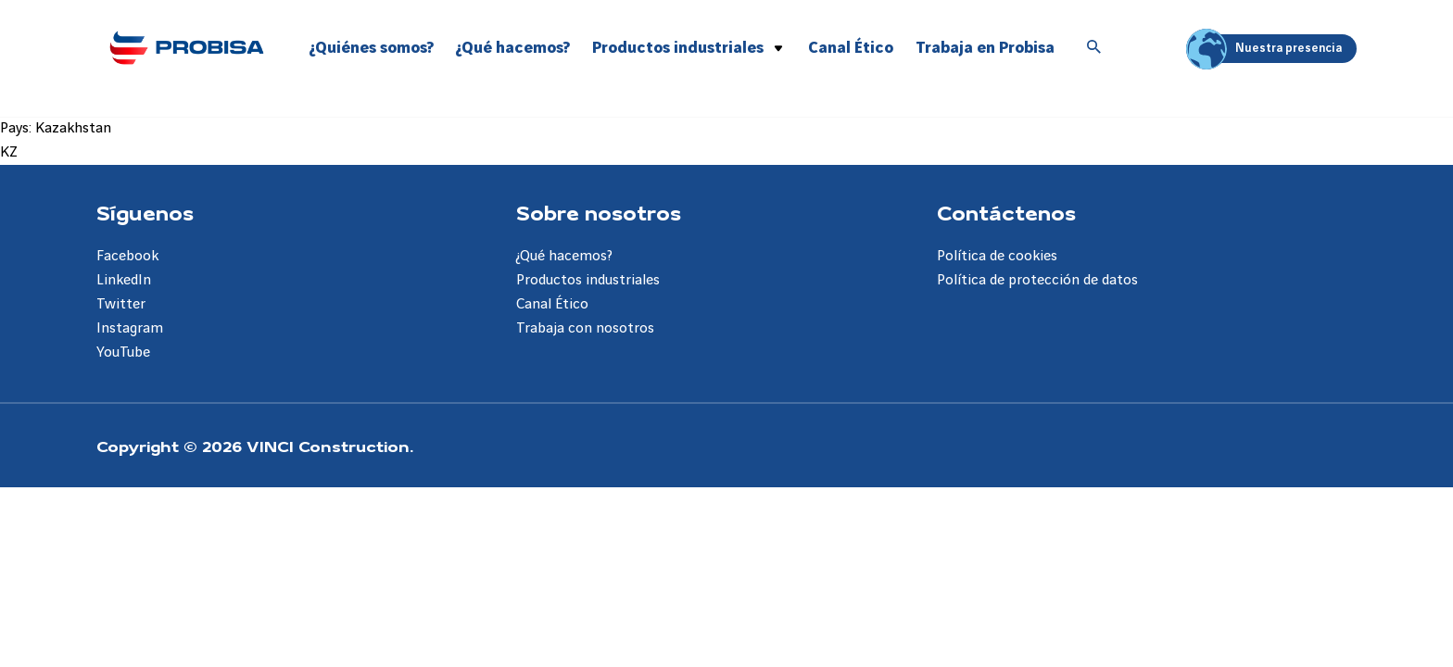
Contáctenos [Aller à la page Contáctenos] (1006, 212)
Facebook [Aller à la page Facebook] (127, 256)
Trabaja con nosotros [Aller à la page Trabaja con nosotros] (585, 328)
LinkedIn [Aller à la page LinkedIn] (123, 280)
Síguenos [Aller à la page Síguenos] (145, 212)
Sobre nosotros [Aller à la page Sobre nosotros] (598, 212)
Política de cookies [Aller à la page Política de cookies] (997, 256)
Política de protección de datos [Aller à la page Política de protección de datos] (1037, 280)
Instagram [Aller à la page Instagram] (129, 328)
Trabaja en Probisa (985, 48)
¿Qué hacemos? (513, 48)
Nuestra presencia (1267, 48)
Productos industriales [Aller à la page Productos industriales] (588, 280)
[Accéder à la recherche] (1094, 48)
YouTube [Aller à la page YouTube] (123, 352)
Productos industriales (678, 48)
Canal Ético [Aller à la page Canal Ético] (552, 304)
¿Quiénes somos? (372, 48)
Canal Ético (850, 48)
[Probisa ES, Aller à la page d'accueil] (186, 47)
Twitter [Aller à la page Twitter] (120, 304)
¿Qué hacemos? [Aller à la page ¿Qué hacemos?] (564, 256)
